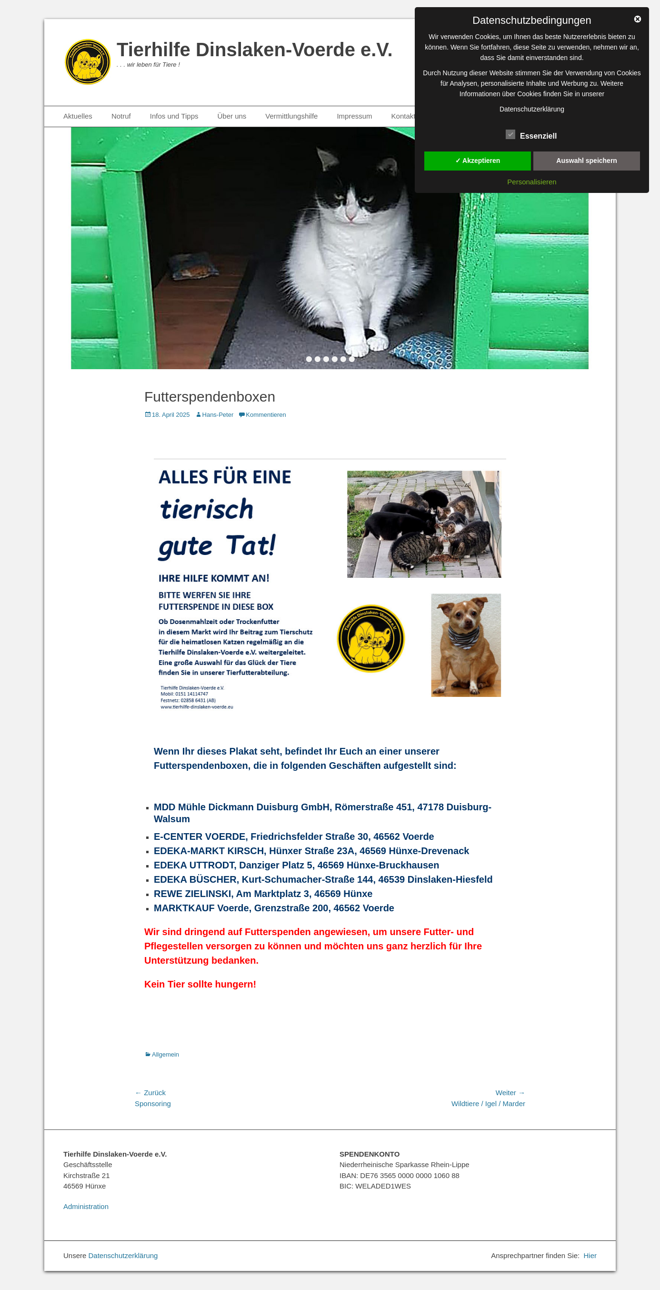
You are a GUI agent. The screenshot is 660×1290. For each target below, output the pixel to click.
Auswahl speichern (586, 160)
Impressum (354, 116)
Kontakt (403, 116)
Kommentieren (266, 414)
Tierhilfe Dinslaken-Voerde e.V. (255, 49)
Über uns (231, 116)
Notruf (121, 116)
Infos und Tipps (174, 116)
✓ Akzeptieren (477, 160)
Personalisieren (531, 182)
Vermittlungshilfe (291, 116)
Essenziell (531, 134)
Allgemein (165, 1054)
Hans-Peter (218, 414)
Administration (86, 1206)
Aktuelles (77, 116)
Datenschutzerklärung (123, 1255)
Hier (590, 1255)
